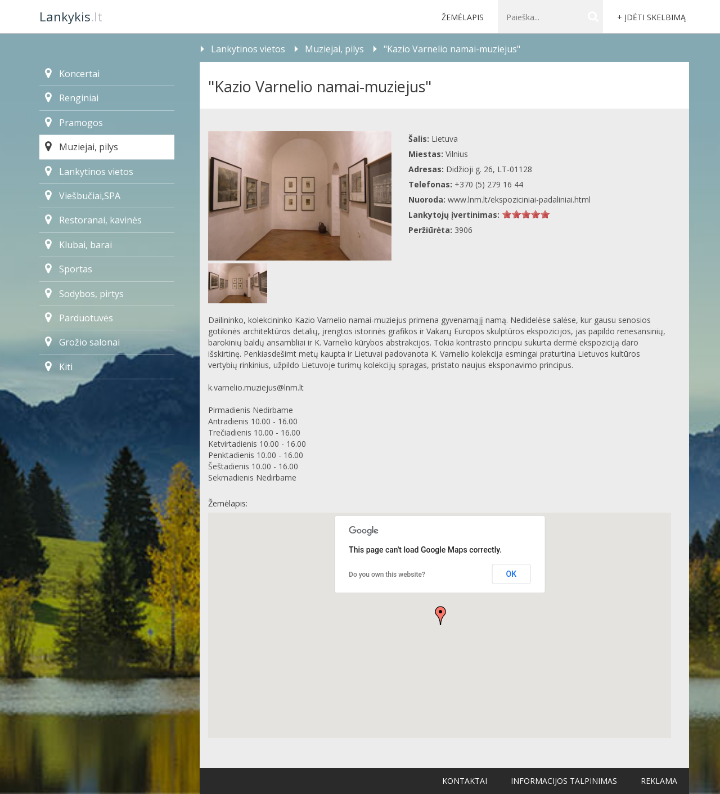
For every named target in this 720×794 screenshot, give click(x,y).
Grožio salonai (82, 342)
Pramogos (74, 122)
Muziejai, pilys (81, 147)
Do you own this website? (387, 574)
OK (511, 573)
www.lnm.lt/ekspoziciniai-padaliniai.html (519, 199)
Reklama (659, 780)
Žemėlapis (463, 17)
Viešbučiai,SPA (82, 196)
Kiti (59, 367)
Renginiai (71, 98)
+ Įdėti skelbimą (651, 17)
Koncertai (72, 74)
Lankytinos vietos (89, 171)
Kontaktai (464, 780)
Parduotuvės (79, 318)
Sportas (68, 269)
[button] (440, 615)
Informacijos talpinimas (564, 780)
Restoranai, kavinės (93, 220)
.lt (70, 16)
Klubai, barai (78, 245)
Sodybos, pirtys (84, 294)
